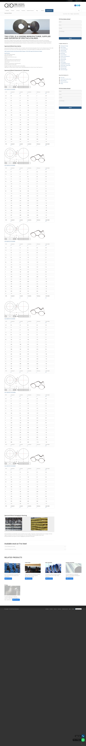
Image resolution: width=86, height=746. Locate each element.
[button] (83, 740)
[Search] (79, 10)
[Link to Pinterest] (81, 5)
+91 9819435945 (69, 0)
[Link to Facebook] (75, 5)
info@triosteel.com (78, 0)
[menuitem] (7, 10)
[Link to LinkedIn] (79, 5)
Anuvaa (17, 745)
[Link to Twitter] (77, 5)
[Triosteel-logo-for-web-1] (14, 5)
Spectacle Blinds (8, 13)
